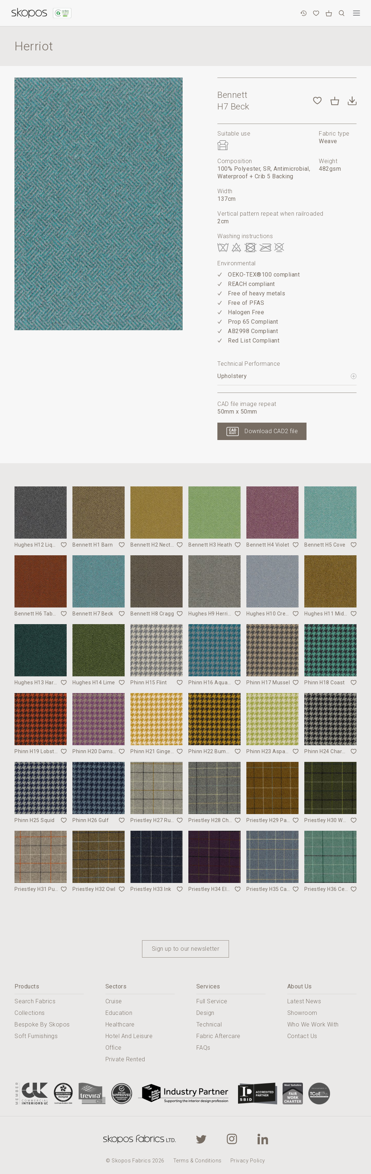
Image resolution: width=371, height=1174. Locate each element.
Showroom (302, 1012)
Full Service (212, 1001)
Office (113, 1047)
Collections (29, 1012)
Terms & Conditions (197, 1160)
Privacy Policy (247, 1160)
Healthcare (120, 1024)
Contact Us (302, 1036)
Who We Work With (313, 1024)
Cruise (113, 1001)
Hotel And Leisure (129, 1036)
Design (205, 1012)
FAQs (203, 1047)
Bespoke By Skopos (42, 1024)
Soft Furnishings (36, 1036)
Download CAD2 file (271, 431)
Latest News (304, 1001)
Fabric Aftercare (218, 1036)
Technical (209, 1024)
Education (119, 1012)
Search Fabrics (34, 1001)
